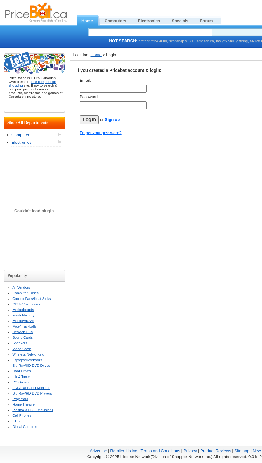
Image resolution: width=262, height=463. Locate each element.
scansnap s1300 (181, 41)
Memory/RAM (23, 321)
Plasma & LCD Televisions (32, 410)
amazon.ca (205, 41)
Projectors (20, 399)
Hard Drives (21, 371)
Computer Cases (25, 293)
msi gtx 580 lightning (232, 41)
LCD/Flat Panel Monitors (31, 388)
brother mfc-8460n (153, 41)
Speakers (19, 343)
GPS (16, 421)
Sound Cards (22, 337)
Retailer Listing (123, 451)
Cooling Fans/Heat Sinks (31, 298)
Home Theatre (23, 404)
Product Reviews (215, 451)
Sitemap (241, 451)
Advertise (98, 451)
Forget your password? (101, 132)
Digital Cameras (24, 426)
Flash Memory (23, 315)
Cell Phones (21, 415)
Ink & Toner (21, 376)
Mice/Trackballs (24, 326)
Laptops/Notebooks (27, 360)
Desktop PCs (22, 332)
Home (90, 20)
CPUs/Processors (26, 304)
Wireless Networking (28, 354)
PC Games (20, 382)
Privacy (190, 451)
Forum (209, 20)
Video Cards (21, 349)
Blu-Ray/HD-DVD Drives (31, 365)
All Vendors (21, 287)
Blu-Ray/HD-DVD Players (32, 393)
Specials (183, 20)
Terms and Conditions (160, 451)
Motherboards (23, 310)
